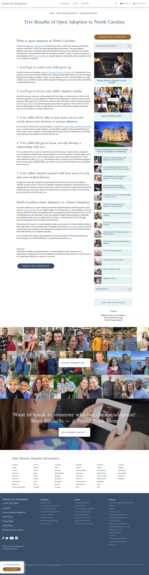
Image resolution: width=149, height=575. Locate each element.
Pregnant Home (46, 503)
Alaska (14, 467)
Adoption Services (115, 521)
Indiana (35, 479)
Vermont (121, 465)
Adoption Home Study (82, 515)
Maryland (58, 470)
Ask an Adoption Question (74, 432)
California (15, 476)
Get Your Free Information (112, 251)
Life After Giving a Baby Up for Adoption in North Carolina (114, 205)
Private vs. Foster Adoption (118, 524)
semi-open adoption (76, 226)
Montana (58, 487)
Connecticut (16, 481)
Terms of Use (7, 517)
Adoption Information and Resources (121, 503)
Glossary (112, 536)
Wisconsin (121, 476)
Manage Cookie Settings (12, 530)
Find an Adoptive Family (111, 269)
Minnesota (58, 479)
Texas (99, 484)
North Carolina (81, 481)
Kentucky (36, 487)
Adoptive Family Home (82, 503)
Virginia (120, 467)
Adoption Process (109, 278)
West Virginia (122, 473)
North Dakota (80, 484)
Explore (85, 3)
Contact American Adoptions (13, 512)
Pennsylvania (101, 470)
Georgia (35, 467)
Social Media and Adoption (118, 539)
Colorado (15, 479)
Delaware (15, 484)
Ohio (77, 487)
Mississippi (58, 481)
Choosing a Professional (83, 512)
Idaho (35, 473)
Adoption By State (115, 512)
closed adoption (30, 210)
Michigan (58, 476)
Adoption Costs (80, 506)
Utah (98, 487)
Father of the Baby (47, 515)
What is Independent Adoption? (119, 527)
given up (39, 159)
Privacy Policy (7, 521)
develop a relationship (28, 104)
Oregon (99, 467)
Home (52, 13)
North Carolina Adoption (66, 13)
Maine (57, 467)
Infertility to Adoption (82, 518)
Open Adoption (45, 524)
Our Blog (112, 545)
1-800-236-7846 (10, 503)
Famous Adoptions (115, 533)
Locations (6, 508)
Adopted (112, 509)
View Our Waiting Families (117, 116)
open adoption (36, 46)
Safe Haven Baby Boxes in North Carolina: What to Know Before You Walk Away (113, 151)
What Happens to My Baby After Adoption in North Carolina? (114, 177)
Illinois (35, 476)
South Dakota (101, 479)
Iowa (35, 481)
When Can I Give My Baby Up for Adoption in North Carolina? (114, 159)
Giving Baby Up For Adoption (50, 506)
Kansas (35, 484)
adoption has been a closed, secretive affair (58, 72)
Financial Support (47, 518)
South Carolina (102, 476)
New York (79, 479)
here (69, 238)
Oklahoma (100, 465)
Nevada (78, 467)
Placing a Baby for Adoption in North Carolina (114, 82)
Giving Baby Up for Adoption (113, 260)
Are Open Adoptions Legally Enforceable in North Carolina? (114, 187)
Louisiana (58, 465)
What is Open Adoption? (83, 521)
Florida (35, 465)
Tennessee (100, 481)
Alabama (15, 465)
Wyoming (121, 479)
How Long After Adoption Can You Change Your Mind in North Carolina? (116, 168)
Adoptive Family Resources (84, 524)
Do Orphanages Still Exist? (118, 542)
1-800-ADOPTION (12, 565)
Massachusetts (59, 473)
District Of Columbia (18, 487)
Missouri (57, 484)
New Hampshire (81, 470)
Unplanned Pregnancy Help (50, 512)
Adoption (112, 506)
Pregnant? (65, 3)
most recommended (41, 56)
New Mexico (80, 476)
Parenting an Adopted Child (118, 515)
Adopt (76, 3)
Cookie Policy (7, 525)
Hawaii (35, 470)
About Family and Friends (49, 521)
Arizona (14, 470)
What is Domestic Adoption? (84, 509)
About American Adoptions (118, 518)
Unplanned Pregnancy (88, 13)
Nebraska (79, 465)
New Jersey (79, 473)
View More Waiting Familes (74, 363)
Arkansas (15, 473)
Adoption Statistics (115, 530)
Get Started (11, 569)
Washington (122, 470)
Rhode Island (101, 473)
